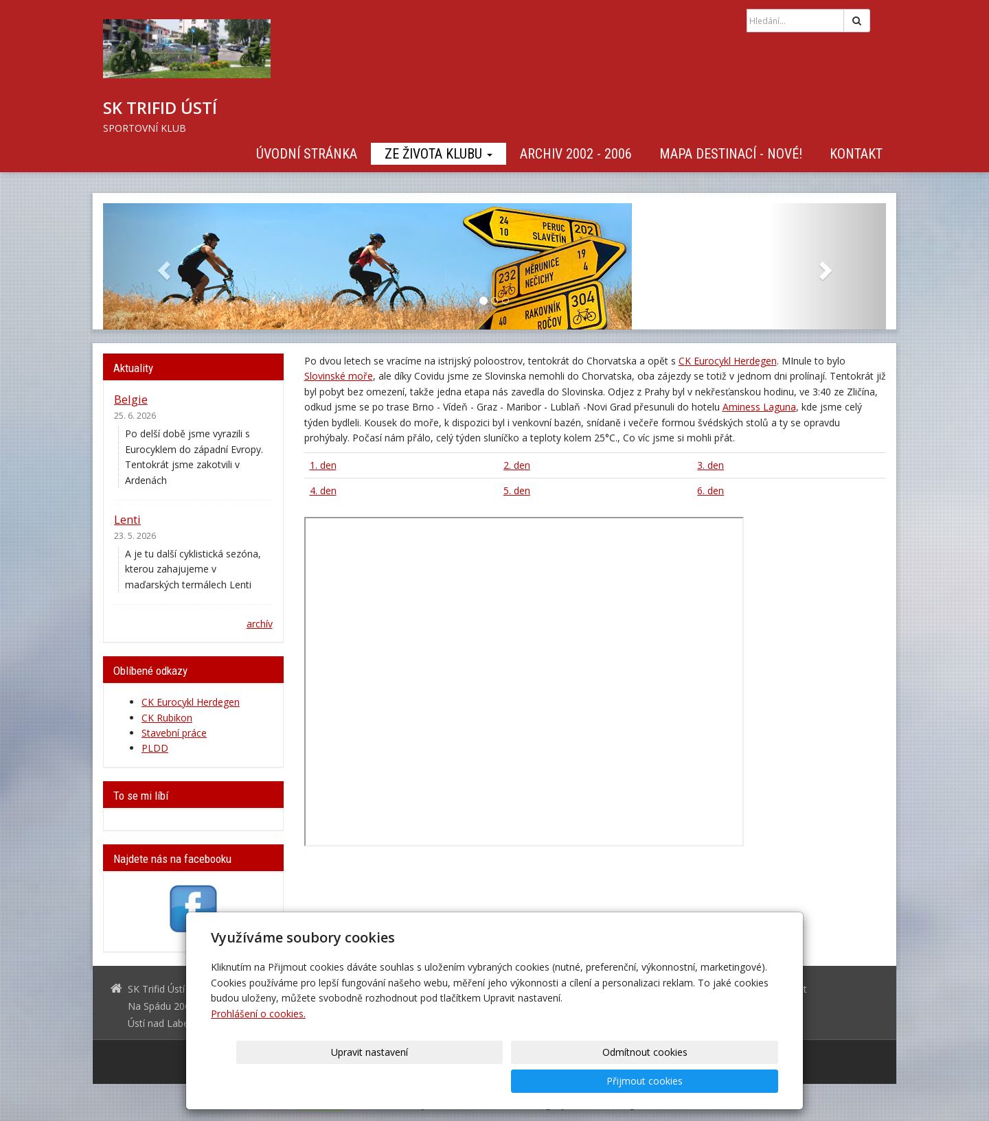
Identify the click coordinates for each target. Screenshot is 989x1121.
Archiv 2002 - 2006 (576, 154)
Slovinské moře (338, 375)
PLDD (154, 747)
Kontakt (856, 154)
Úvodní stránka (306, 154)
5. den (516, 490)
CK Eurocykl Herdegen (728, 360)
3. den (710, 465)
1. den (323, 465)
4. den (323, 490)
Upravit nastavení (499, 1080)
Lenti (127, 519)
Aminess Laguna (759, 406)
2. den (516, 465)
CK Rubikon (166, 717)
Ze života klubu (438, 154)
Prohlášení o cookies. (258, 1042)
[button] (161, 266)
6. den (710, 490)
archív (260, 623)
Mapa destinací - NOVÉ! (730, 154)
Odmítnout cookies (612, 1080)
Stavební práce (174, 732)
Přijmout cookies (725, 1080)
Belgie (131, 399)
